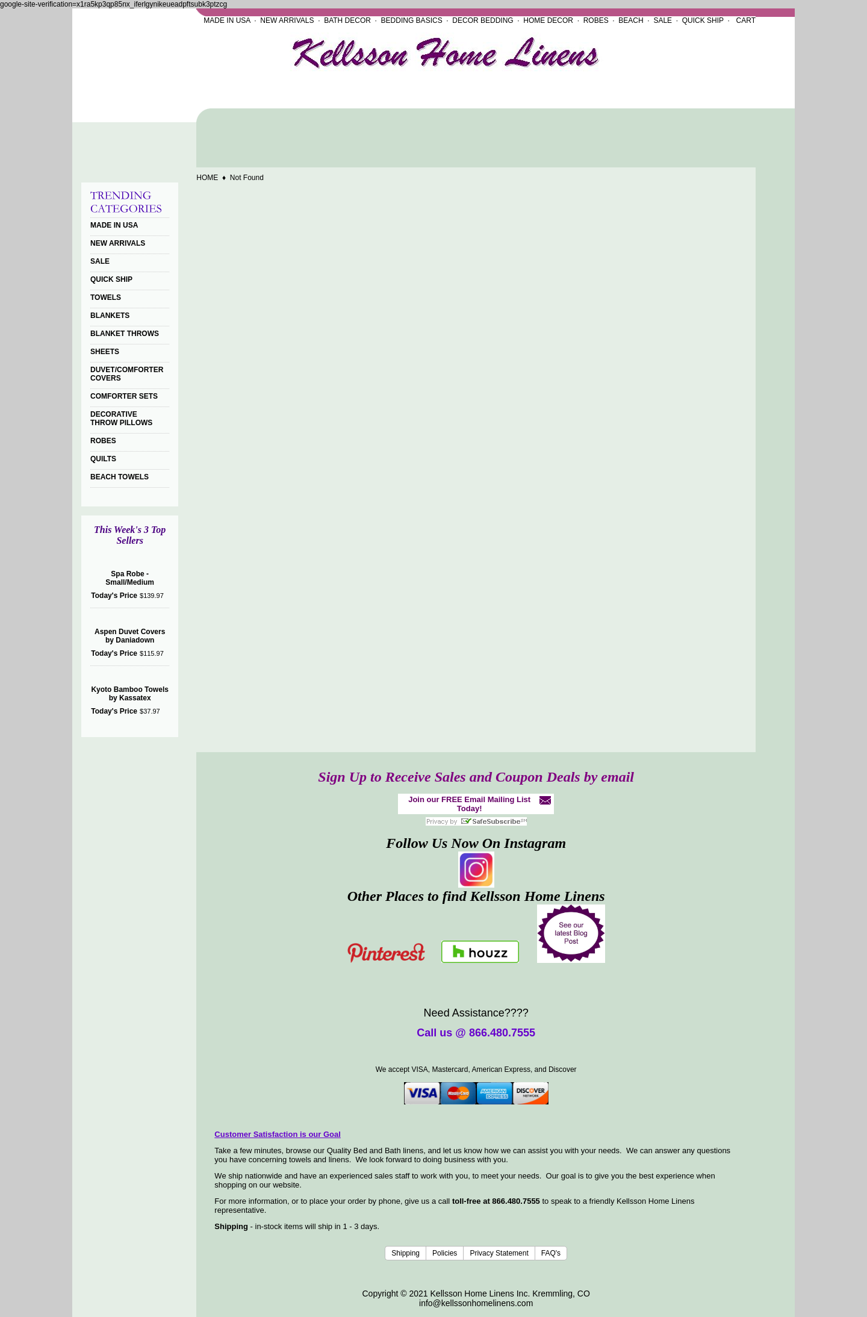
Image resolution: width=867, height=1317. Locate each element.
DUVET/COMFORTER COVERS (126, 374)
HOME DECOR (548, 20)
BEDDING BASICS (412, 20)
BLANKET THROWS (124, 333)
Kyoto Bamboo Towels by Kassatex (129, 693)
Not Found (247, 177)
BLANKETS (109, 315)
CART (746, 20)
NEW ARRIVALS (287, 20)
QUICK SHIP (703, 20)
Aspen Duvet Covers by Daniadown (130, 635)
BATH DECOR (347, 20)
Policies (444, 1253)
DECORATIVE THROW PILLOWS (121, 418)
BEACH (630, 20)
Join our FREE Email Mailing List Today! (469, 804)
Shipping (405, 1253)
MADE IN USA (227, 20)
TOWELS (105, 297)
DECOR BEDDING (482, 20)
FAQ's (551, 1253)
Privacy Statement (499, 1253)
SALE (662, 20)
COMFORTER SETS (124, 396)
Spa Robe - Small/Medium (129, 578)
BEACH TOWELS (119, 477)
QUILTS (103, 459)
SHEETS (104, 351)
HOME (207, 177)
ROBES (596, 20)
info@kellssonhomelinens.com (476, 1303)
